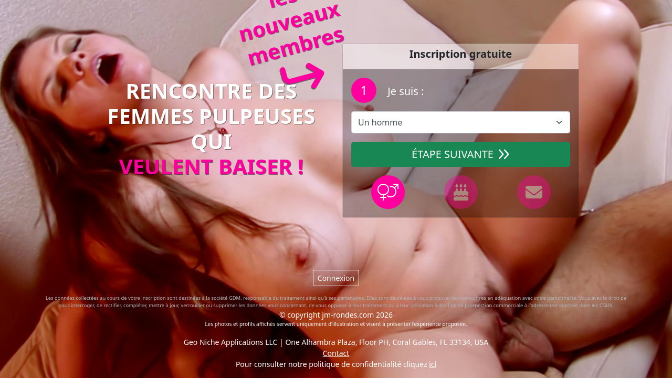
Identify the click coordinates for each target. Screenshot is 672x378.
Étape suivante (461, 154)
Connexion (336, 278)
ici (432, 364)
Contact (336, 353)
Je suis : (404, 91)
